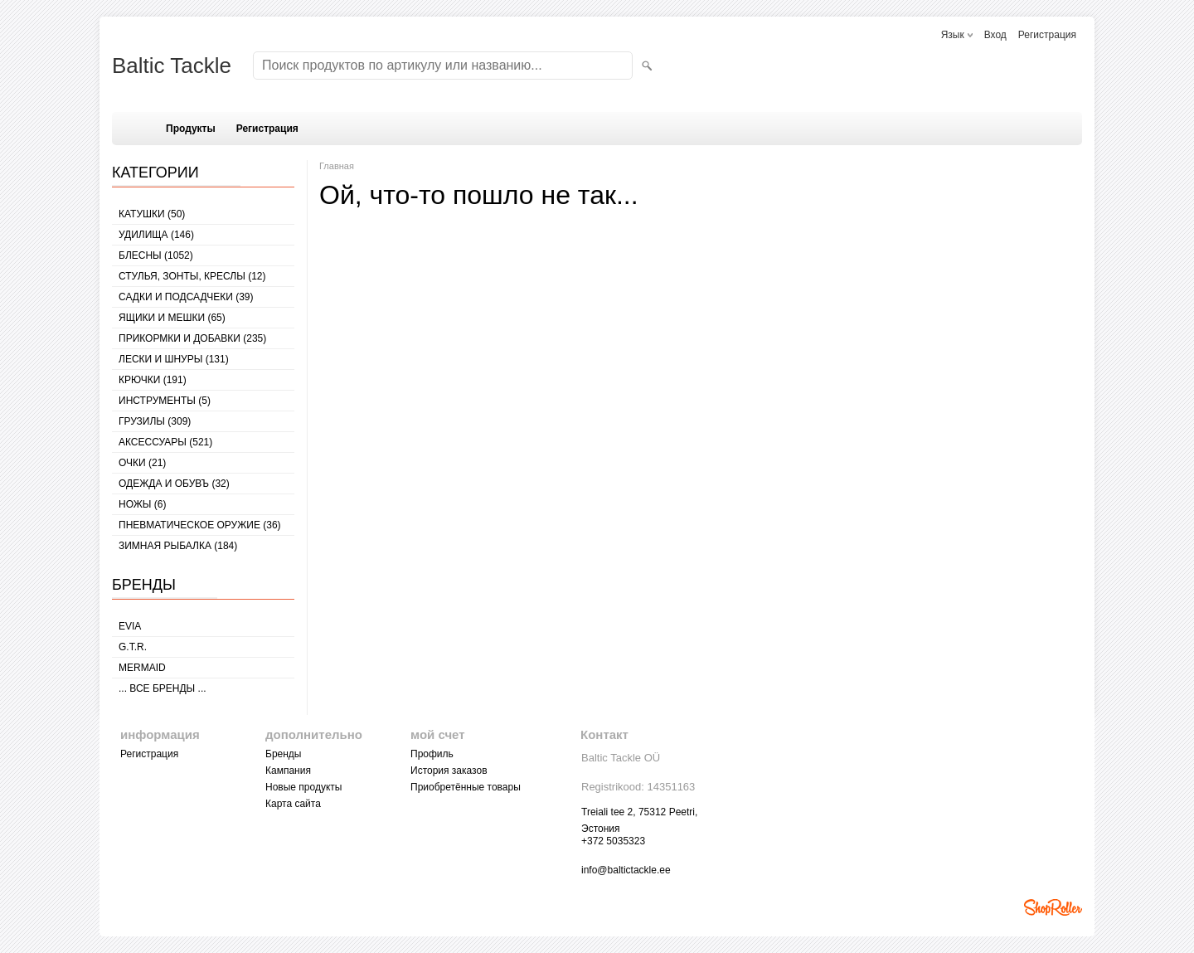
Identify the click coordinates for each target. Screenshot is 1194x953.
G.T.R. (133, 647)
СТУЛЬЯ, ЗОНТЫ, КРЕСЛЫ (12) (192, 276)
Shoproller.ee (1053, 907)
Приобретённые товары (465, 787)
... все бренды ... (162, 688)
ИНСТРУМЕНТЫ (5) (165, 400)
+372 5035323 (613, 841)
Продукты (191, 128)
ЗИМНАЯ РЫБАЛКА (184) (178, 546)
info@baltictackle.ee (626, 870)
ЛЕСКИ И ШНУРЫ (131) (174, 359)
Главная (336, 166)
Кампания (288, 770)
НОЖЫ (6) (142, 504)
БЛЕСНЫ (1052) (156, 255)
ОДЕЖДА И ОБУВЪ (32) (174, 483)
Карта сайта (293, 804)
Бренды (283, 754)
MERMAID (142, 667)
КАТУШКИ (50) (152, 214)
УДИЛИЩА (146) (156, 235)
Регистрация (1047, 35)
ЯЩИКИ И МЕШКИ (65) (172, 317)
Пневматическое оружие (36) (200, 525)
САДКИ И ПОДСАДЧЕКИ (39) (186, 297)
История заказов (449, 770)
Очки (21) (142, 463)
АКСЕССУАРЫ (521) (165, 442)
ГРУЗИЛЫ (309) (155, 421)
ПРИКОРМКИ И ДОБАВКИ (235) (192, 338)
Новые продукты (303, 787)
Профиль (432, 754)
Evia (130, 626)
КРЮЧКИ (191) (153, 380)
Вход (995, 35)
